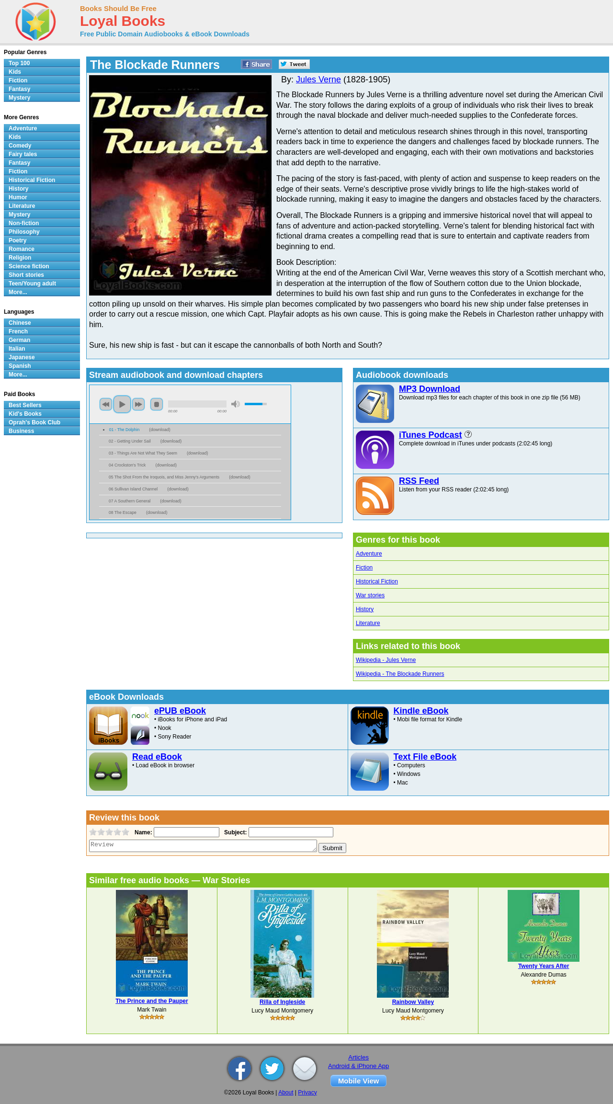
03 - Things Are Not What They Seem (143, 453)
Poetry (17, 240)
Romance (21, 249)
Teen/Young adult (32, 283)
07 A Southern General (129, 501)
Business (21, 431)
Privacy (307, 1092)
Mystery (19, 97)
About (285, 1092)
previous (106, 404)
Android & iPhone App (358, 1066)
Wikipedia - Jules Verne (386, 660)
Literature (368, 623)
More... (18, 292)
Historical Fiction (377, 581)
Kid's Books (25, 413)
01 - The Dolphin (124, 429)
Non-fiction (24, 223)
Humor (18, 197)
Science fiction (29, 266)
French (18, 331)
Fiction (364, 567)
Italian (17, 348)
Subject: (234, 832)
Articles (358, 1057)
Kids (15, 71)
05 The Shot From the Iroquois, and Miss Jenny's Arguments (164, 477)
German (19, 340)
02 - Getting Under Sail (130, 441)
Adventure (369, 553)
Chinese (20, 322)
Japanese (22, 357)
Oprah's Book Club (34, 422)
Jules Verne (318, 79)
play (122, 404)
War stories (370, 595)
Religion (20, 257)
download (159, 429)
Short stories (26, 275)
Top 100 (19, 63)
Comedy (20, 145)
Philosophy (24, 231)
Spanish (20, 366)
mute (235, 404)
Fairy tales (23, 154)
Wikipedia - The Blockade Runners (400, 674)
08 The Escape (122, 512)
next (138, 404)
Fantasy (19, 89)
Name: (142, 832)
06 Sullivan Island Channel (133, 489)
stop (156, 404)
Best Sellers (25, 405)
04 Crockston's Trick (127, 465)
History (365, 609)
